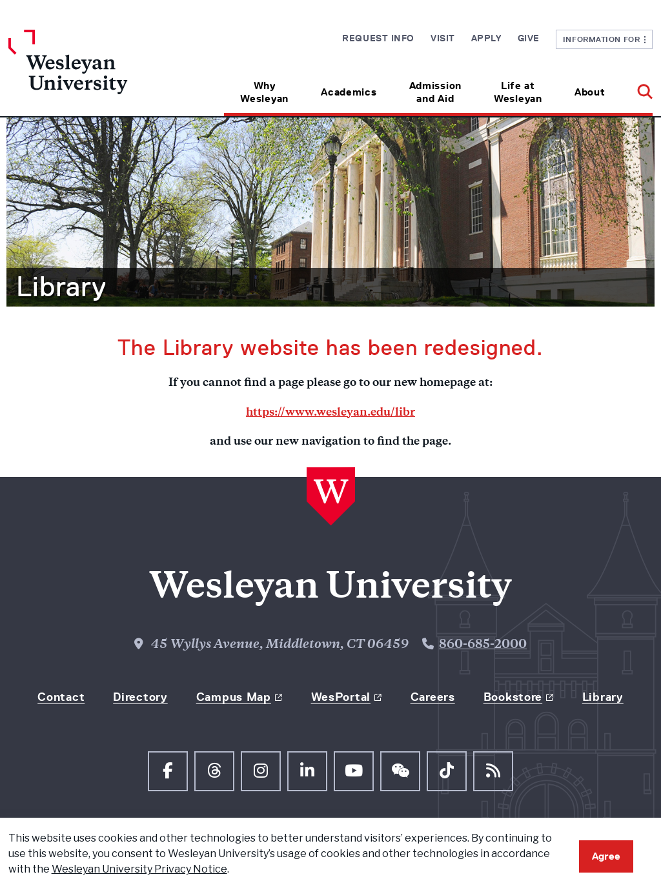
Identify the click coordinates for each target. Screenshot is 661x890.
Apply (486, 38)
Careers (433, 697)
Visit (443, 38)
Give (529, 38)
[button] (637, 87)
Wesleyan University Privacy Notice (139, 869)
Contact (61, 697)
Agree (606, 856)
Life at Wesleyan (518, 92)
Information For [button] (604, 39)
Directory (140, 697)
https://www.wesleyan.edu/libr (330, 413)
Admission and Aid (435, 92)
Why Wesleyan (264, 92)
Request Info (378, 38)
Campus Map (233, 697)
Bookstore (512, 697)
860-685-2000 (483, 645)
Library (61, 286)
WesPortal (341, 697)
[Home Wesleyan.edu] (89, 73)
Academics (348, 92)
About (590, 92)
